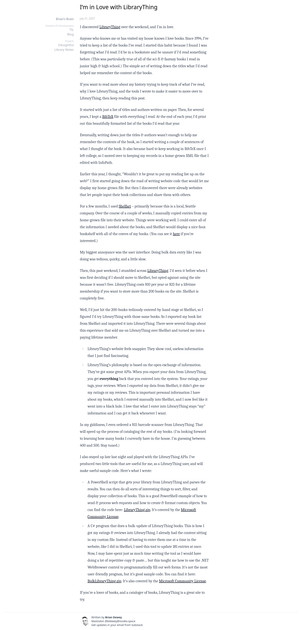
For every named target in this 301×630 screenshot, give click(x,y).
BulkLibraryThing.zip (104, 581)
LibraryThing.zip (137, 510)
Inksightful (66, 45)
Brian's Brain (65, 19)
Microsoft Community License (182, 581)
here (176, 234)
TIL (71, 30)
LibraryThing (109, 27)
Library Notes (64, 50)
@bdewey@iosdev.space (120, 621)
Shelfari (125, 206)
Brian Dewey (113, 617)
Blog (70, 34)
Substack (137, 625)
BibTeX (107, 116)
